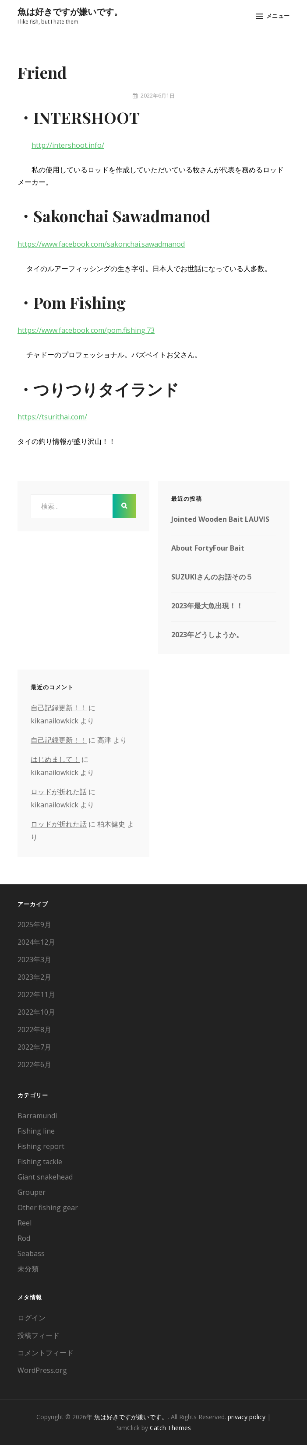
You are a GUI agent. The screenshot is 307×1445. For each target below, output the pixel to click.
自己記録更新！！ (59, 707)
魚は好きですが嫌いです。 (70, 11)
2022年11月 (36, 994)
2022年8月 (34, 1029)
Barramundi (37, 1115)
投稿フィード (39, 1335)
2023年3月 (34, 959)
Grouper (32, 1192)
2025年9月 (34, 924)
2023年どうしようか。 (207, 634)
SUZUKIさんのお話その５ (212, 577)
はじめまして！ (55, 759)
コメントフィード (46, 1353)
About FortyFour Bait (207, 548)
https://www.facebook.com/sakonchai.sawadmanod (101, 244)
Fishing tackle (40, 1161)
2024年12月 (36, 942)
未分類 (28, 1269)
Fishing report (41, 1146)
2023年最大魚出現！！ (207, 606)
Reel (25, 1223)
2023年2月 (34, 977)
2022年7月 (34, 1047)
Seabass (31, 1253)
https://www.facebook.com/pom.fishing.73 (86, 330)
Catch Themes (170, 1428)
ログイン (32, 1318)
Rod (24, 1238)
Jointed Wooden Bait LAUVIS (220, 519)
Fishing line (36, 1131)
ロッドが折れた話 (59, 791)
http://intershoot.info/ (68, 145)
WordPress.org (42, 1370)
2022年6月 (34, 1064)
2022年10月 (36, 1012)
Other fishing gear (48, 1207)
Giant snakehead (45, 1177)
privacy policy (246, 1417)
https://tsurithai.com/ (52, 417)
